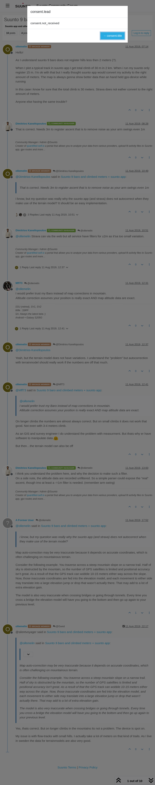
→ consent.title (112, 35)
